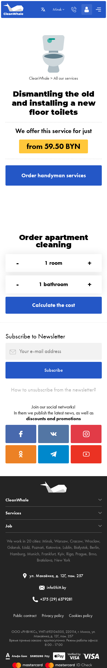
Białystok (81, 547)
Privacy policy (53, 615)
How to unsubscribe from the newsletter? (53, 390)
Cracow (76, 541)
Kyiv (61, 553)
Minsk (47, 541)
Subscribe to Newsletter (35, 336)
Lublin (67, 547)
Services (13, 513)
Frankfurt (48, 553)
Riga (69, 553)
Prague (81, 553)
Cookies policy (80, 615)
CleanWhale (39, 78)
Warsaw (61, 541)
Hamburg (17, 553)
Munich (33, 553)
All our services (66, 78)
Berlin (94, 547)
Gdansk (13, 547)
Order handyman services (53, 175)
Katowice (53, 547)
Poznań (38, 547)
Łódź (26, 547)
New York (62, 560)
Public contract (24, 615)
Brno (92, 553)
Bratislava (44, 560)
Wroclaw (92, 541)
